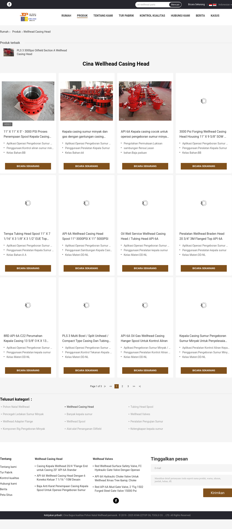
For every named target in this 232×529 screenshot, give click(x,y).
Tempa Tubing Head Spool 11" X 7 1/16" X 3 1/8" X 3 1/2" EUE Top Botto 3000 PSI (27, 236)
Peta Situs (6, 494)
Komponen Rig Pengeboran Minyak (24, 428)
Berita (200, 15)
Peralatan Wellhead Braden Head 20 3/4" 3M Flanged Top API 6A (201, 236)
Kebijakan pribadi (53, 515)
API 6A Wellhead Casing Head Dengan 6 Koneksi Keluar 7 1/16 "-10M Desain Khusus (61, 478)
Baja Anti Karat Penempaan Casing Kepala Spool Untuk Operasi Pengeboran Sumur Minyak (62, 489)
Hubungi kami (180, 15)
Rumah (66, 15)
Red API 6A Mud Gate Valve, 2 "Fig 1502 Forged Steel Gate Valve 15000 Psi (119, 488)
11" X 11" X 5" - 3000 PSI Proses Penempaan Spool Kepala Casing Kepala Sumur (26, 134)
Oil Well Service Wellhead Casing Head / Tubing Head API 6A (143, 236)
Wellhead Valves (140, 414)
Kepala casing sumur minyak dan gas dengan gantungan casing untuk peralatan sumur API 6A (84, 134)
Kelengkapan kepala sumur (146, 428)
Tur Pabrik (126, 15)
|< (105, 386)
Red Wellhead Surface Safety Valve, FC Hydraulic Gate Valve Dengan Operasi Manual (118, 469)
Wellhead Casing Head (80, 406)
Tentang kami (103, 15)
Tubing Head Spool (141, 406)
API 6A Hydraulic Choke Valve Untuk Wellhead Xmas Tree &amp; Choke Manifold (117, 479)
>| (140, 386)
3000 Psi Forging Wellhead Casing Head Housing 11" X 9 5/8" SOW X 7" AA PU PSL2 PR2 (202, 134)
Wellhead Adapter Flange (18, 421)
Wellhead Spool (76, 421)
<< (111, 386)
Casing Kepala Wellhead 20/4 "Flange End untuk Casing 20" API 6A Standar (62, 468)
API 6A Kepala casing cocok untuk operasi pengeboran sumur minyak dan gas (144, 134)
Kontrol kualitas (152, 15)
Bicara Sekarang (196, 4)
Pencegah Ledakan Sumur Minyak (23, 414)
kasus (215, 15)
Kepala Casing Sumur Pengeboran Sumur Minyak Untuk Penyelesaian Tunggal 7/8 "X (203, 338)
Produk (82, 15)
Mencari (175, 4)
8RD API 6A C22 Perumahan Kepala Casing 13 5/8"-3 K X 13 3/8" (25, 338)
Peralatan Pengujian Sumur (146, 421)
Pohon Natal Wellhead (16, 406)
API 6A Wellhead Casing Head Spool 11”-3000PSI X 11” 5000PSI (85, 236)
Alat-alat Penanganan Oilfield (84, 428)
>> (134, 386)
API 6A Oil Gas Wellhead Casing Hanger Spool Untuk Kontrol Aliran (144, 338)
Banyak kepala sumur (79, 414)
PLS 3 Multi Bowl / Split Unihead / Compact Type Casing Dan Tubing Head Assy (85, 338)
